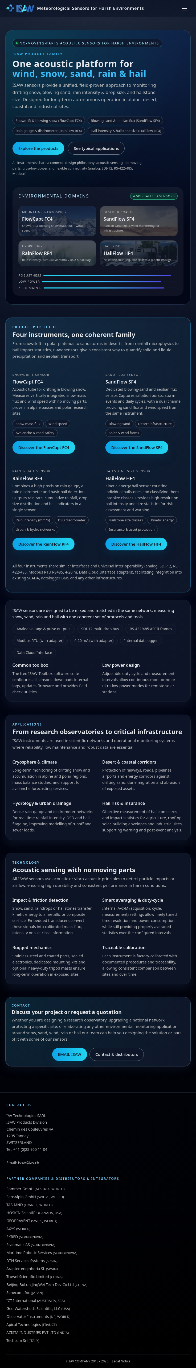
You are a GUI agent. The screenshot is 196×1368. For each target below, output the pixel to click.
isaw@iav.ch (28, 1162)
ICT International (21, 1300)
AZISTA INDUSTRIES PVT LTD (31, 1332)
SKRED (12, 1236)
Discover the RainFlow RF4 (43, 544)
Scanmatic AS (18, 1244)
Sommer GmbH (20, 1188)
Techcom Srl (17, 1340)
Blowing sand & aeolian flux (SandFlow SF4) (125, 120)
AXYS (10, 1228)
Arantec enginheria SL (25, 1268)
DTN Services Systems (25, 1260)
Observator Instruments (27, 1316)
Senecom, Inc (18, 1292)
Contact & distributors (116, 1054)
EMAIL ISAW (69, 1054)
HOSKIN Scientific (21, 1212)
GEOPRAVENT (18, 1220)
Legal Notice (121, 1361)
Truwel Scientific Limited (27, 1276)
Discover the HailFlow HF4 (136, 544)
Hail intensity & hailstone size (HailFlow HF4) (126, 130)
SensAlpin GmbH (21, 1196)
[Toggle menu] (184, 8)
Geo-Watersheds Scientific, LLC (33, 1308)
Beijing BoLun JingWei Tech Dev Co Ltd (40, 1284)
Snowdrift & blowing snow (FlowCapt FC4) (49, 120)
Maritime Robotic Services (29, 1252)
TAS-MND (14, 1204)
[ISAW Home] (75, 8)
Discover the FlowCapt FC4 (43, 447)
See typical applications (96, 148)
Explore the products (38, 148)
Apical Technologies (23, 1324)
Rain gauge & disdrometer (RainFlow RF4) (49, 130)
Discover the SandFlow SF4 (136, 447)
